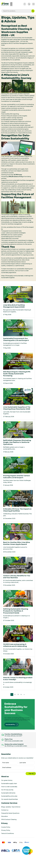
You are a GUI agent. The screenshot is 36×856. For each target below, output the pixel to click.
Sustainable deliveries (8, 793)
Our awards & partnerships (9, 799)
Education (4, 816)
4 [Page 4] (21, 694)
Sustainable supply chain (9, 783)
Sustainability (10, 724)
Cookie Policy (5, 827)
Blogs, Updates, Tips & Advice (10, 807)
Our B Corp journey (7, 790)
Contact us (4, 810)
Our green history (6, 780)
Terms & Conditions (7, 833)
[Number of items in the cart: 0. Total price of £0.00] (29, 4)
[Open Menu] (33, 4)
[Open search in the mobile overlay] (18, 11)
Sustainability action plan (9, 796)
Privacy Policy (5, 830)
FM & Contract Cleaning (8, 819)
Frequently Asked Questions (10, 813)
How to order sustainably (9, 786)
